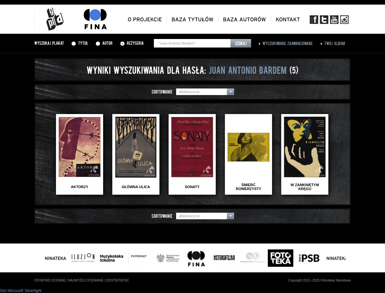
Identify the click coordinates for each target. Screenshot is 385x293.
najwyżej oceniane (85, 280)
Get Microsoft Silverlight (21, 290)
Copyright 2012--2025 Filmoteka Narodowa (319, 280)
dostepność (117, 280)
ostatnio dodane (49, 280)
